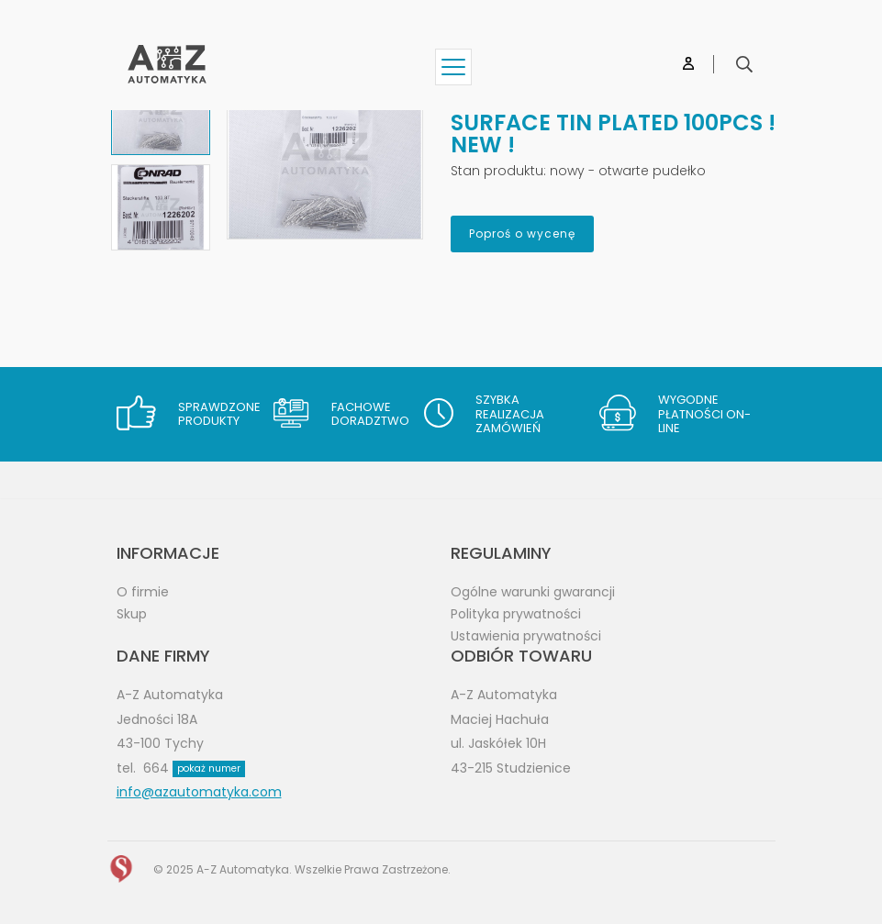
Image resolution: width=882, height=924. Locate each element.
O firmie (143, 592)
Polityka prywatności (516, 614)
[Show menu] (453, 67)
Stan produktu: (498, 170)
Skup (132, 614)
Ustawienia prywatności (526, 636)
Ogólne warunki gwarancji (533, 592)
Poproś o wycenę (522, 233)
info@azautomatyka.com (199, 792)
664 (194, 768)
